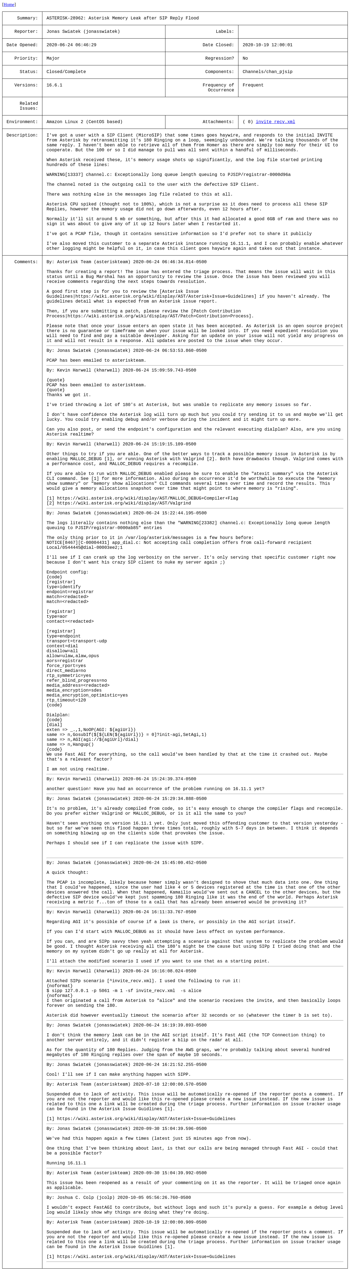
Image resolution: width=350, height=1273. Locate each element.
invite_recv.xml (275, 122)
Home (9, 4)
